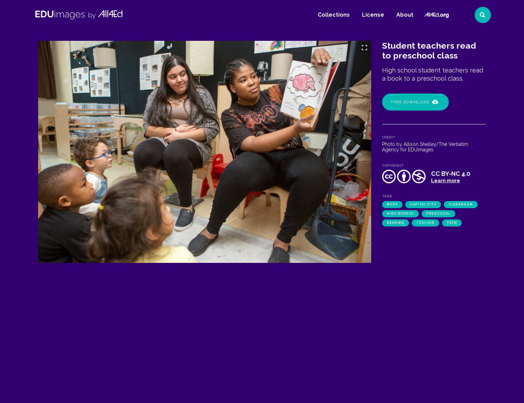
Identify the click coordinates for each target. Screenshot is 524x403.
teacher (425, 222)
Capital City (423, 204)
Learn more (445, 180)
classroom (460, 204)
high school (400, 213)
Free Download (414, 102)
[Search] (483, 15)
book (392, 204)
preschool (438, 213)
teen (452, 222)
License (373, 15)
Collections (334, 15)
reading (395, 222)
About (404, 15)
